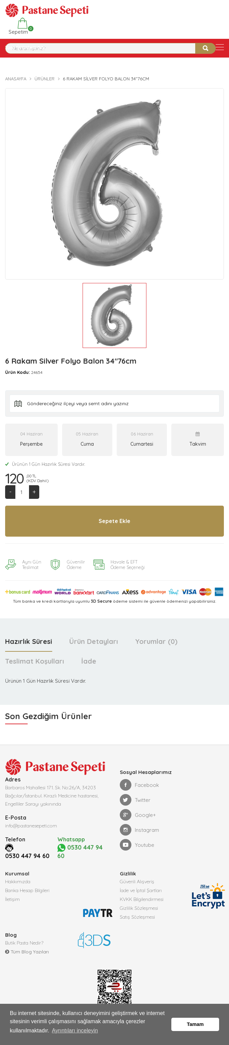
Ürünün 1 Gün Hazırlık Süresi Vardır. (45, 464)
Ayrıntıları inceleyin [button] (75, 1034)
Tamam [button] (195, 1026)
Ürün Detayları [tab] (93, 642)
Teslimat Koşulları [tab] (34, 662)
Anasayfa (15, 78)
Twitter (135, 800)
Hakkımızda (17, 883)
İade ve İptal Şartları (141, 891)
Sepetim (17, 26)
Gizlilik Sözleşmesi (139, 909)
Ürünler (44, 78)
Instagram (139, 830)
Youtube (137, 845)
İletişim (12, 900)
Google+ (138, 815)
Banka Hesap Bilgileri (27, 891)
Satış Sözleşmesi (137, 918)
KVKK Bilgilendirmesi (141, 900)
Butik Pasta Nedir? (24, 944)
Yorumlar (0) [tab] (156, 642)
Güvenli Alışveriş (137, 883)
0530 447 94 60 (27, 857)
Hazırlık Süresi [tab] (28, 642)
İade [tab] (88, 662)
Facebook (139, 785)
